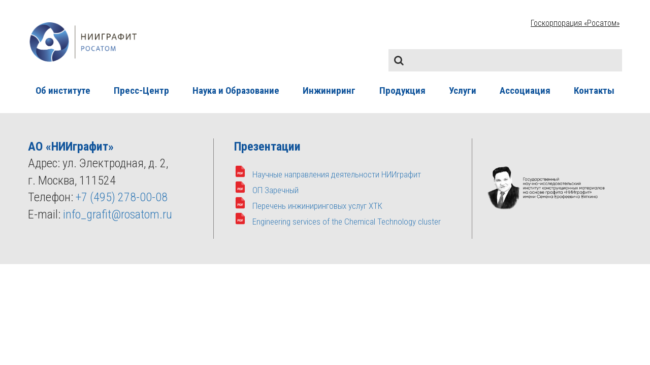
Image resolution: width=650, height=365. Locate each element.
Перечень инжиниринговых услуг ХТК (317, 206)
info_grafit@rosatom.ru (117, 214)
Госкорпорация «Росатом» (575, 23)
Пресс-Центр (141, 90)
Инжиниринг (329, 90)
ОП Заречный (275, 190)
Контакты (594, 90)
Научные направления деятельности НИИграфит (336, 174)
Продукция (402, 90)
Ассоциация (525, 90)
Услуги (462, 90)
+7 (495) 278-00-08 (122, 197)
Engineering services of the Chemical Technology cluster (346, 221)
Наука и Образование (235, 90)
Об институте (63, 90)
